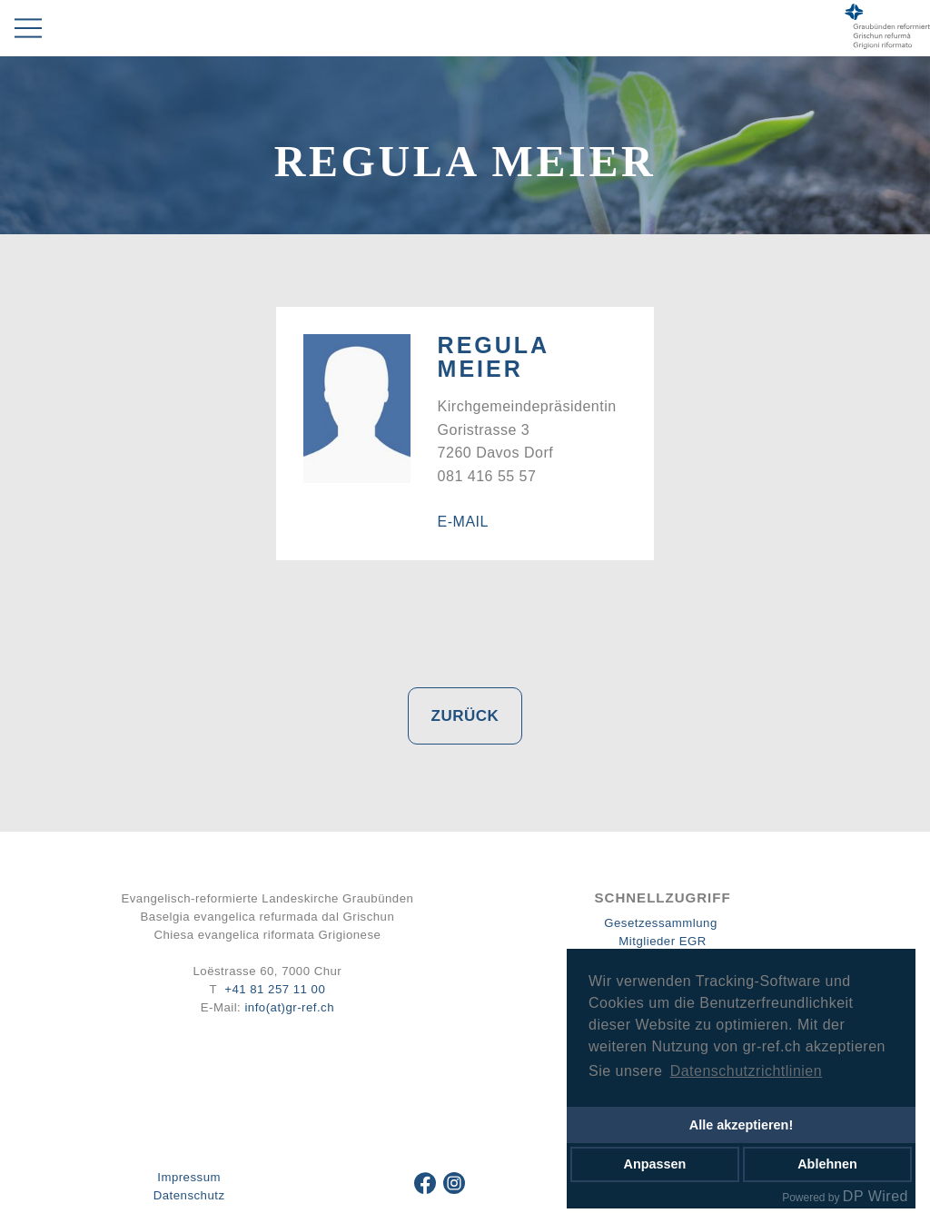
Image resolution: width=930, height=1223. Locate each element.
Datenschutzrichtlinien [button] (746, 1071)
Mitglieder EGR (662, 941)
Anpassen (655, 1164)
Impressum (189, 1177)
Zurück (465, 716)
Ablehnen (827, 1164)
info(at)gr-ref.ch (289, 1007)
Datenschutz (189, 1195)
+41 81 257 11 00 (274, 989)
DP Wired (875, 1196)
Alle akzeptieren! (741, 1125)
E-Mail (463, 521)
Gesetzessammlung (660, 923)
